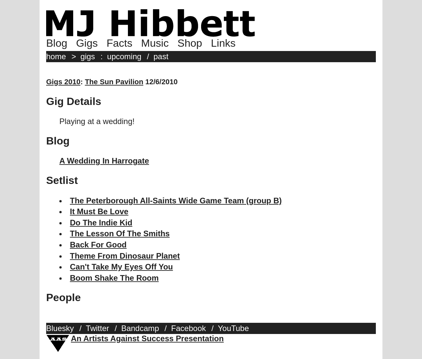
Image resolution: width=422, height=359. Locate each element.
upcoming (124, 56)
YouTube (233, 328)
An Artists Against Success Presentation (147, 338)
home (56, 56)
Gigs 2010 (63, 82)
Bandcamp (140, 328)
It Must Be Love (99, 211)
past (161, 56)
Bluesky (60, 328)
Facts (119, 43)
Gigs (87, 43)
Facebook (188, 328)
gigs (87, 56)
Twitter (97, 328)
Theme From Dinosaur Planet (125, 255)
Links (223, 43)
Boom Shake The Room (114, 277)
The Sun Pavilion (114, 82)
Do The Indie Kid (101, 222)
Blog (56, 43)
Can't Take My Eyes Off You (121, 266)
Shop (189, 43)
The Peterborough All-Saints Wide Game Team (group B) (176, 200)
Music (155, 43)
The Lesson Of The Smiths (120, 233)
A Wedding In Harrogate (104, 160)
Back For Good (98, 244)
